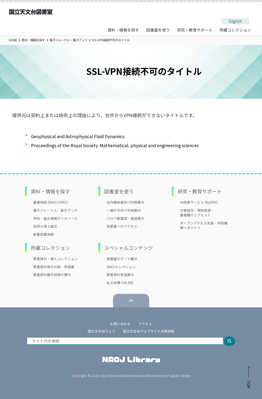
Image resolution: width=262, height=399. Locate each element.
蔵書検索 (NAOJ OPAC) (50, 202)
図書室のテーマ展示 (122, 258)
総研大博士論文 (45, 226)
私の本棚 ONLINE (120, 282)
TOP (248, 378)
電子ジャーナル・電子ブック (68, 40)
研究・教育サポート (194, 30)
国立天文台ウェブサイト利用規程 (148, 331)
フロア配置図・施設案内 (125, 218)
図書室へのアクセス (122, 226)
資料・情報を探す (123, 30)
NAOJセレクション (121, 267)
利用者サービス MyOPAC (199, 202)
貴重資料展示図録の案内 (52, 274)
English (235, 21)
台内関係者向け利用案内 (125, 202)
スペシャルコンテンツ (128, 248)
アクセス (145, 323)
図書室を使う (158, 30)
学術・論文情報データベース (55, 218)
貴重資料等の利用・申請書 (53, 267)
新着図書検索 (43, 234)
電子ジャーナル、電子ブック (55, 210)
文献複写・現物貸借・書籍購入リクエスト (197, 212)
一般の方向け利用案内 (124, 210)
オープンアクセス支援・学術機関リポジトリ (204, 225)
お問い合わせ (120, 323)
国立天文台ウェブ (101, 331)
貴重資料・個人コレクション (55, 258)
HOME (13, 40)
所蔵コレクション (235, 30)
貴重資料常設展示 (120, 274)
